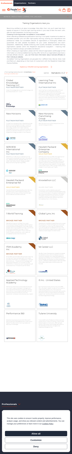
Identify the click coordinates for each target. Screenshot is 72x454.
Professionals (6, 3)
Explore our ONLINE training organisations (34, 67)
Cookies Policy (47, 424)
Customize (36, 440)
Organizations (20, 3)
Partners (31, 3)
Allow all (36, 433)
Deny (36, 446)
